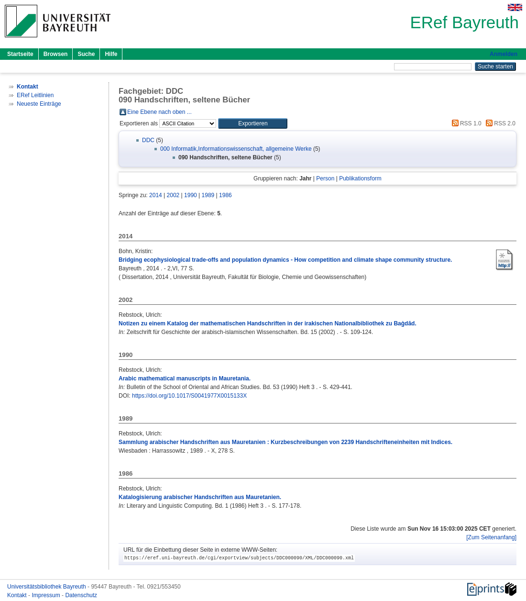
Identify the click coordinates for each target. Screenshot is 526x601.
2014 (155, 195)
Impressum (47, 595)
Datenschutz (81, 595)
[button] (252, 123)
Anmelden (503, 54)
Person (325, 178)
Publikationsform (360, 178)
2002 (173, 195)
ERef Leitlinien (35, 95)
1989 (208, 195)
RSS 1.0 (465, 123)
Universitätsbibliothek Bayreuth (47, 586)
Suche (86, 54)
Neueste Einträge (39, 103)
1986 (225, 195)
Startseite (20, 54)
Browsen (56, 54)
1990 (190, 195)
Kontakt (17, 595)
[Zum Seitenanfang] (491, 537)
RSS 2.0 (499, 123)
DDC (148, 140)
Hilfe (111, 54)
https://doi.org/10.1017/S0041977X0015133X (189, 395)
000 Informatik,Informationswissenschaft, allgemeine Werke (236, 148)
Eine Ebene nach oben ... (159, 112)
